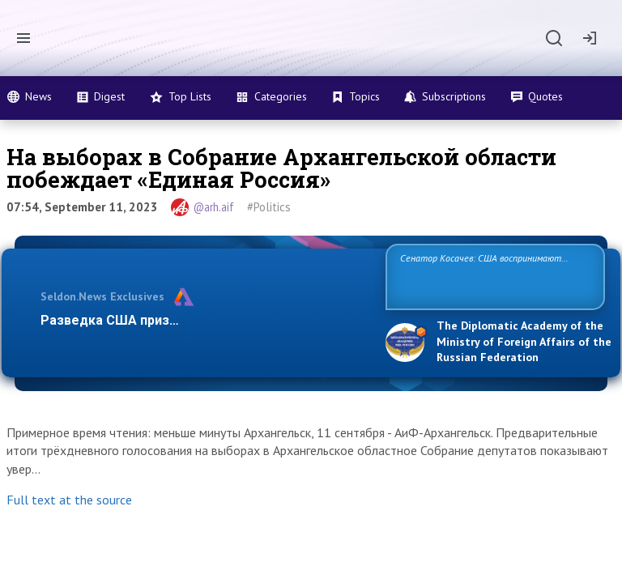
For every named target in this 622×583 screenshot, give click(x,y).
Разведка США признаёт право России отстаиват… (204, 320)
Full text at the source (69, 500)
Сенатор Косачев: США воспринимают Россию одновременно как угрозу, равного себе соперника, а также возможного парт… (493, 276)
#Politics (269, 207)
